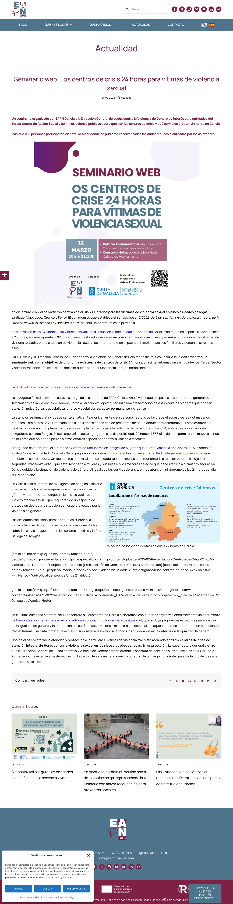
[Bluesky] (183, 681)
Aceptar (18, 888)
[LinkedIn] (189, 681)
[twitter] (182, 9)
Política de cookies (29, 897)
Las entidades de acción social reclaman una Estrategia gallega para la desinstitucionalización (188, 777)
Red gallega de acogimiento (177, 453)
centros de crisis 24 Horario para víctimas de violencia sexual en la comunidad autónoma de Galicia (90, 332)
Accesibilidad (141, 900)
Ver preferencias (76, 888)
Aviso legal (69, 897)
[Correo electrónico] (214, 681)
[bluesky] (196, 9)
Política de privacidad (52, 897)
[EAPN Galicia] (19, 3)
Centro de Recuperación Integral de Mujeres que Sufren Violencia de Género (129, 448)
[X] (177, 681)
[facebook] (174, 9)
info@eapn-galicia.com (116, 858)
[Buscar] (127, 9)
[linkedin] (211, 9)
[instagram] (189, 9)
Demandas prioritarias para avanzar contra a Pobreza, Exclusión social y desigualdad (79, 620)
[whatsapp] (218, 9)
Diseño (159, 900)
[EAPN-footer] (116, 820)
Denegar (48, 888)
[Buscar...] (145, 9)
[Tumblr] (208, 681)
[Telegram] (202, 681)
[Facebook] (170, 681)
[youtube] (204, 9)
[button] (4, 275)
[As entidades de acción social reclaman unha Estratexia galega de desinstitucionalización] (188, 716)
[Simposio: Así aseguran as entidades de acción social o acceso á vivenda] (44, 716)
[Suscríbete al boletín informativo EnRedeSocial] (205, 893)
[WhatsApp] (195, 681)
